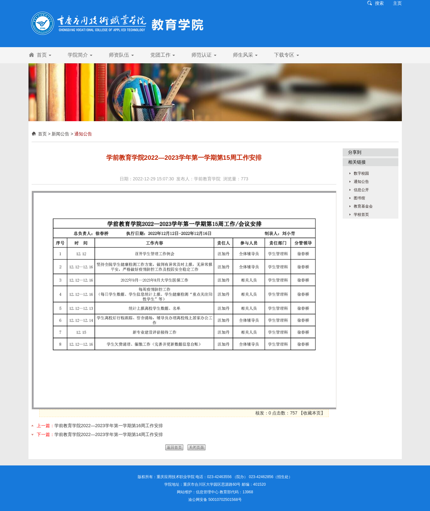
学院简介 (80, 55)
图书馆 (359, 198)
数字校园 (361, 173)
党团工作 (162, 55)
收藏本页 (312, 412)
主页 (397, 3)
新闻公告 (60, 133)
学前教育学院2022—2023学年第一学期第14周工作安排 (108, 434)
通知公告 (83, 133)
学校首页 (361, 214)
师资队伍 (121, 55)
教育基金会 (363, 206)
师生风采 (245, 55)
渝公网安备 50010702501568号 (215, 499)
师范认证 (203, 55)
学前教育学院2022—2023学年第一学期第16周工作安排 (108, 425)
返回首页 (174, 447)
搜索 (379, 3)
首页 (44, 55)
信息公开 (361, 190)
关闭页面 (196, 447)
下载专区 (286, 55)
